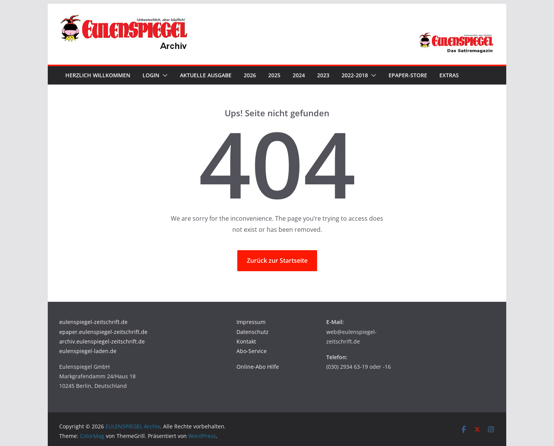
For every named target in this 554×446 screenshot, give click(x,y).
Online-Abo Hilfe (258, 366)
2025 (274, 75)
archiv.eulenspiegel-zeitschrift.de (102, 341)
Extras (449, 75)
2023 (323, 75)
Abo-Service (252, 351)
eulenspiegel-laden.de (88, 351)
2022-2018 (355, 75)
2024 (299, 75)
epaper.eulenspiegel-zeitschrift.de (103, 331)
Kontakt (246, 341)
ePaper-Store (408, 75)
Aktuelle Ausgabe (206, 75)
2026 (250, 75)
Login (151, 75)
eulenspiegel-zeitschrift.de (93, 322)
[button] (163, 75)
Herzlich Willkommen (97, 75)
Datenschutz (253, 331)
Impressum (251, 322)
